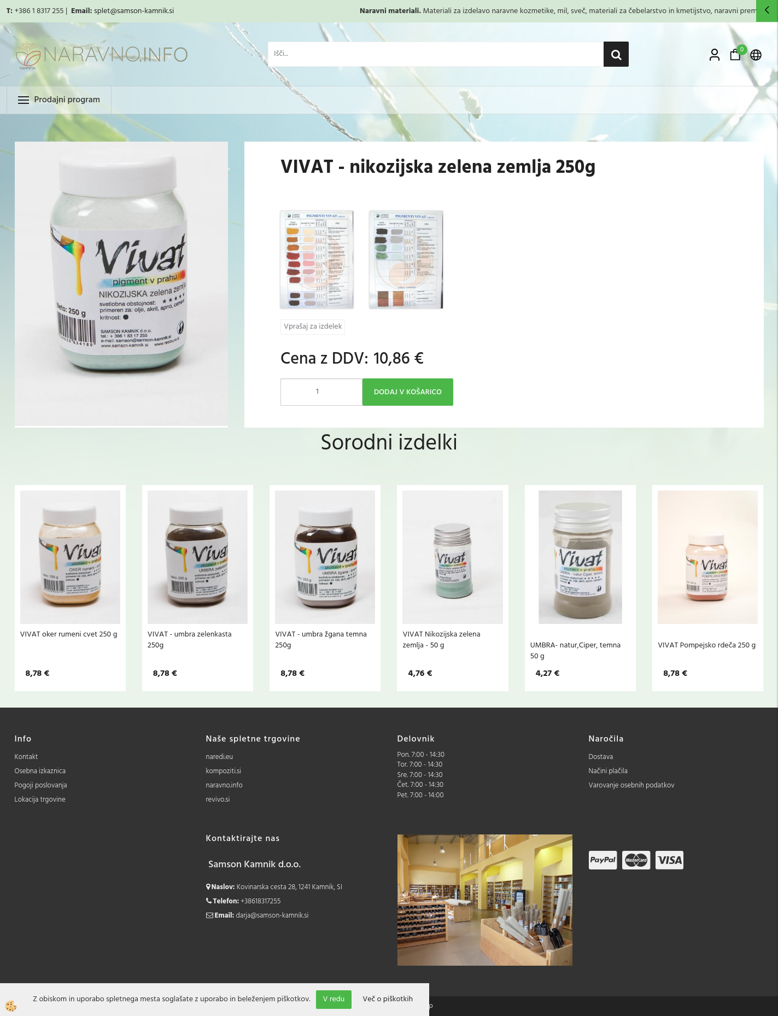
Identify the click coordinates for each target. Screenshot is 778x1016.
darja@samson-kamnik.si (272, 915)
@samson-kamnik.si (142, 11)
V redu (334, 999)
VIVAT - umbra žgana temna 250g (321, 639)
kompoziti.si (224, 771)
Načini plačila (608, 771)
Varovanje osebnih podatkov (632, 785)
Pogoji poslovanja (41, 785)
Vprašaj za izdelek (313, 326)
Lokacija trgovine (40, 799)
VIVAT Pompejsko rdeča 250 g (707, 645)
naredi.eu (219, 757)
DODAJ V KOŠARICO (408, 392)
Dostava (601, 757)
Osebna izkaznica (40, 771)
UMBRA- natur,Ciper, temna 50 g (575, 650)
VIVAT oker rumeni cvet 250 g (69, 634)
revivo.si (218, 799)
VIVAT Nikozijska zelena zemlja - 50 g (441, 639)
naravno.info (224, 785)
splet (102, 11)
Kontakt (26, 757)
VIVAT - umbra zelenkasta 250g (190, 639)
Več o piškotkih (387, 999)
